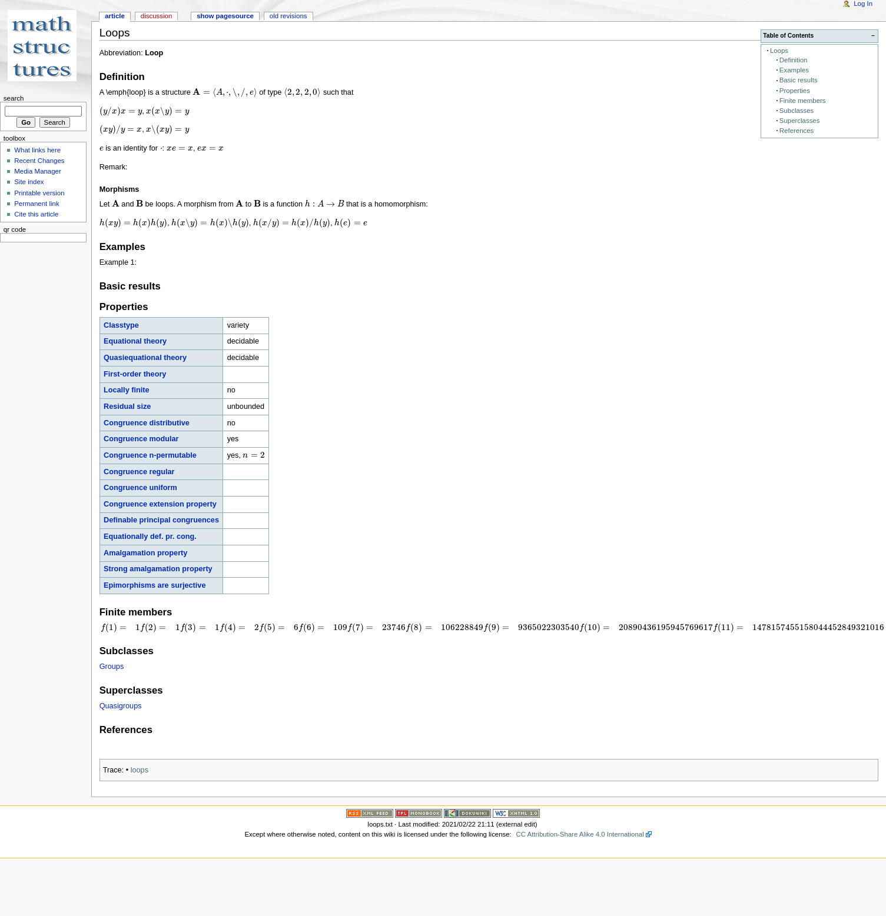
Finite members (802, 100)
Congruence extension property (160, 504)
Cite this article (36, 214)
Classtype (121, 325)
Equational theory (135, 341)
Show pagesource (225, 15)
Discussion (156, 15)
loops (139, 770)
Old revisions (288, 15)
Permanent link (36, 203)
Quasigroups (120, 706)
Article (115, 15)
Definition (793, 60)
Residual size (127, 406)
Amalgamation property (145, 553)
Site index (29, 181)
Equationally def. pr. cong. (150, 536)
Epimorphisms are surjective (154, 585)
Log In (863, 3)
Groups (111, 666)
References (796, 130)
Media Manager (37, 171)
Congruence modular (141, 439)
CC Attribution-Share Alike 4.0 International (580, 834)
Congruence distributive (147, 423)
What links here (37, 150)
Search (14, 98)
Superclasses (799, 120)
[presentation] (225, 92)
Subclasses (796, 110)
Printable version (39, 192)
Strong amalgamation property (158, 569)
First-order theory (135, 374)
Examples (794, 70)
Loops (779, 50)
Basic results (798, 80)
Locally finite (127, 390)
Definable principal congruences (161, 520)
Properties (794, 90)
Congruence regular (139, 472)
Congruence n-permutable (150, 455)
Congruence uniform (140, 488)
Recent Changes (39, 160)
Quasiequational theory (145, 358)
